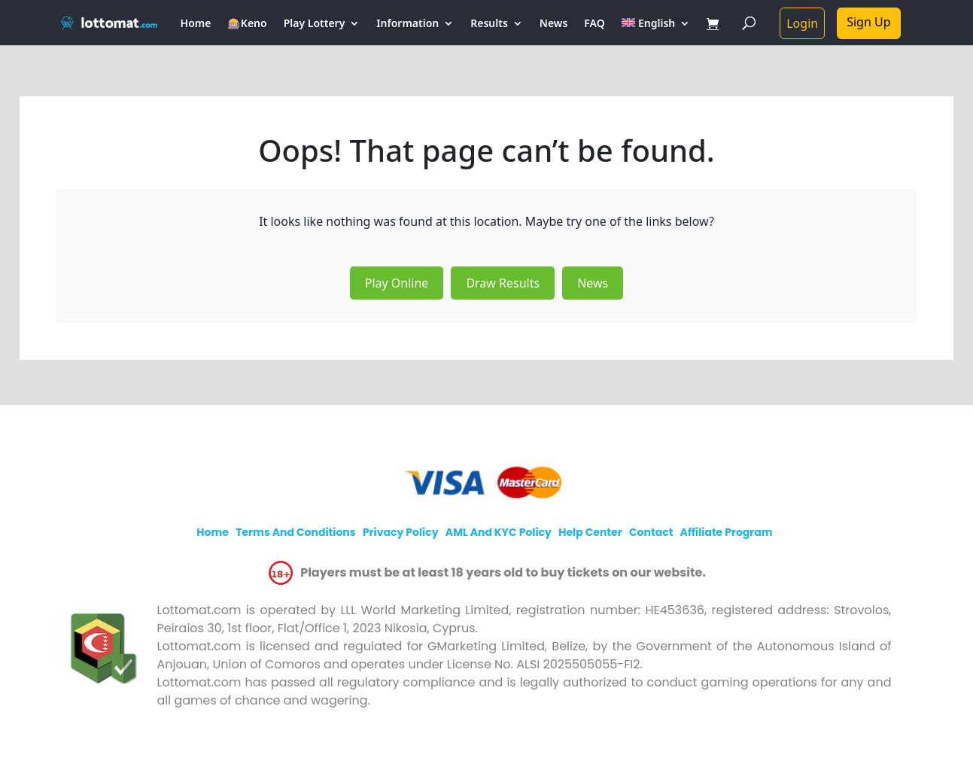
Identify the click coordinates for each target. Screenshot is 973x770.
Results (489, 24)
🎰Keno (246, 24)
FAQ (594, 24)
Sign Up (868, 22)
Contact (651, 532)
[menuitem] (656, 31)
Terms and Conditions (295, 532)
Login (802, 23)
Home (196, 24)
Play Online (397, 283)
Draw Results (503, 283)
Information (407, 24)
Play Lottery (314, 24)
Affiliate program (726, 532)
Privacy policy (401, 532)
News (554, 24)
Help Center (590, 532)
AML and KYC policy (498, 532)
